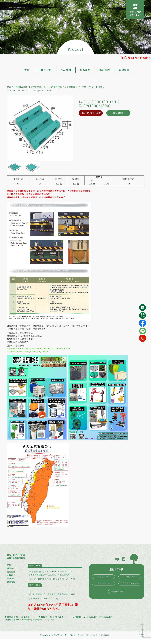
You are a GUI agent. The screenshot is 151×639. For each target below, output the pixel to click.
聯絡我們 (104, 70)
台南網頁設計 (105, 635)
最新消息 (85, 70)
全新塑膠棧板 (55, 87)
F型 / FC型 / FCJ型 (92, 87)
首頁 (27, 70)
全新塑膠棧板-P (72, 87)
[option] (40, 128)
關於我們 (46, 70)
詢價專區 (124, 70)
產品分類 (65, 70)
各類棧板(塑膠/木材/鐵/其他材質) (30, 87)
